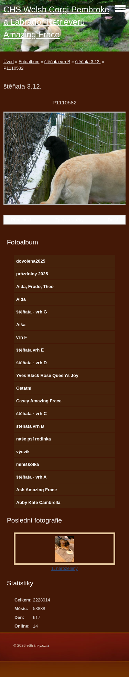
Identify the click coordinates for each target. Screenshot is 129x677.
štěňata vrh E (30, 350)
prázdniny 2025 (32, 273)
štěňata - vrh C (31, 413)
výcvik (23, 451)
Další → (115, 219)
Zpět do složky (69, 219)
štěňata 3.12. (87, 61)
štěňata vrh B (57, 61)
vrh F (21, 337)
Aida (21, 299)
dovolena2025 (30, 261)
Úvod (8, 61)
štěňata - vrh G (31, 311)
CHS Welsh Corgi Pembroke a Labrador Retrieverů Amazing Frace (56, 22)
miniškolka (27, 464)
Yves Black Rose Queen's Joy (47, 375)
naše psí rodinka (33, 438)
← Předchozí (18, 219)
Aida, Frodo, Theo (35, 286)
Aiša (20, 324)
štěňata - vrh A (31, 477)
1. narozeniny (64, 568)
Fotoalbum (29, 61)
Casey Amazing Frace (39, 400)
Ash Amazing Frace (36, 489)
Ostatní (23, 388)
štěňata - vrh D (31, 362)
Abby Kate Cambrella (38, 502)
